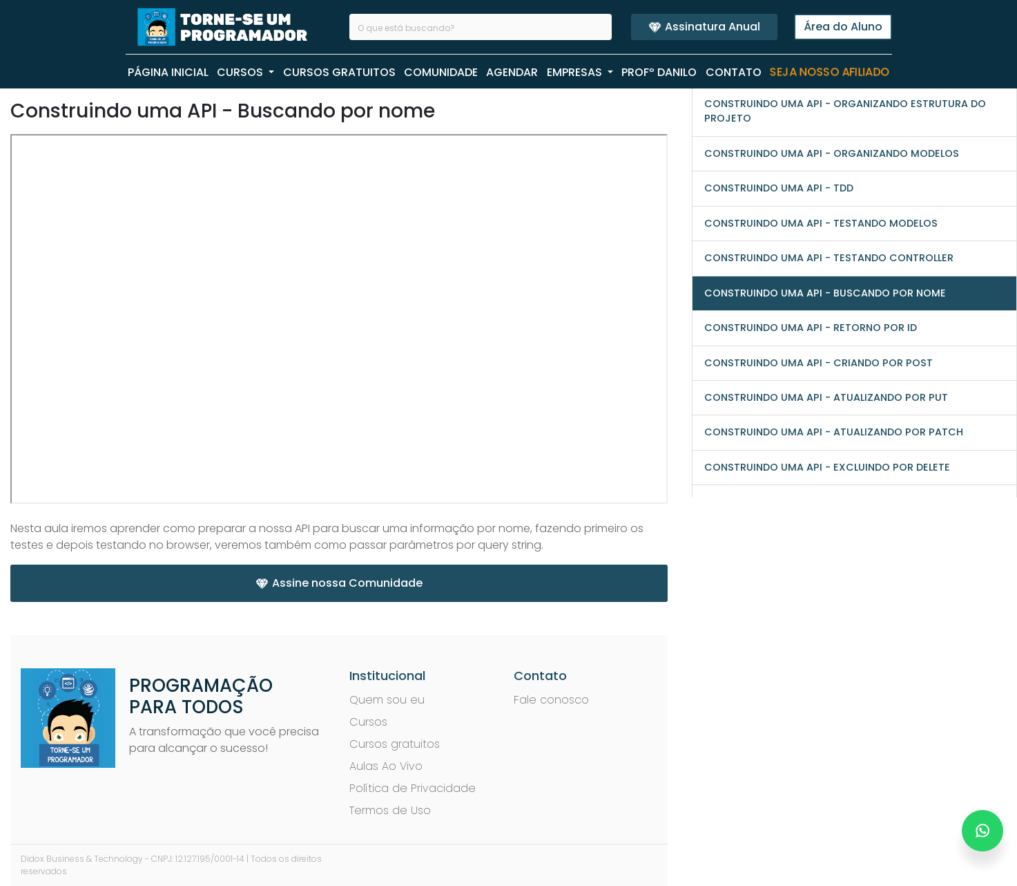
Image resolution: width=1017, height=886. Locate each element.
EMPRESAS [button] (576, 72)
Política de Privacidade (412, 788)
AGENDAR (512, 72)
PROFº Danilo (659, 72)
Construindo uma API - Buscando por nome (825, 293)
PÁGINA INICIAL (168, 72)
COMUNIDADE (441, 72)
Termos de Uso (390, 810)
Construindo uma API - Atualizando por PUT (826, 397)
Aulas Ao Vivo (386, 766)
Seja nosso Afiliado (830, 72)
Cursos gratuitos (394, 744)
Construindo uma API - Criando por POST (818, 363)
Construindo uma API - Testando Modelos (821, 223)
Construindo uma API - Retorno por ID (810, 327)
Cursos (368, 722)
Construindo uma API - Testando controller (828, 258)
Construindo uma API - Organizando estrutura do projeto (845, 111)
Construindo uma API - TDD (778, 188)
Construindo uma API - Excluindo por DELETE (827, 467)
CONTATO (734, 72)
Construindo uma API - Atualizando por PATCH (833, 432)
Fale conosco (551, 700)
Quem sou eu (387, 700)
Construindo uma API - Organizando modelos (831, 153)
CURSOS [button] (241, 72)
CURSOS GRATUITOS (339, 72)
